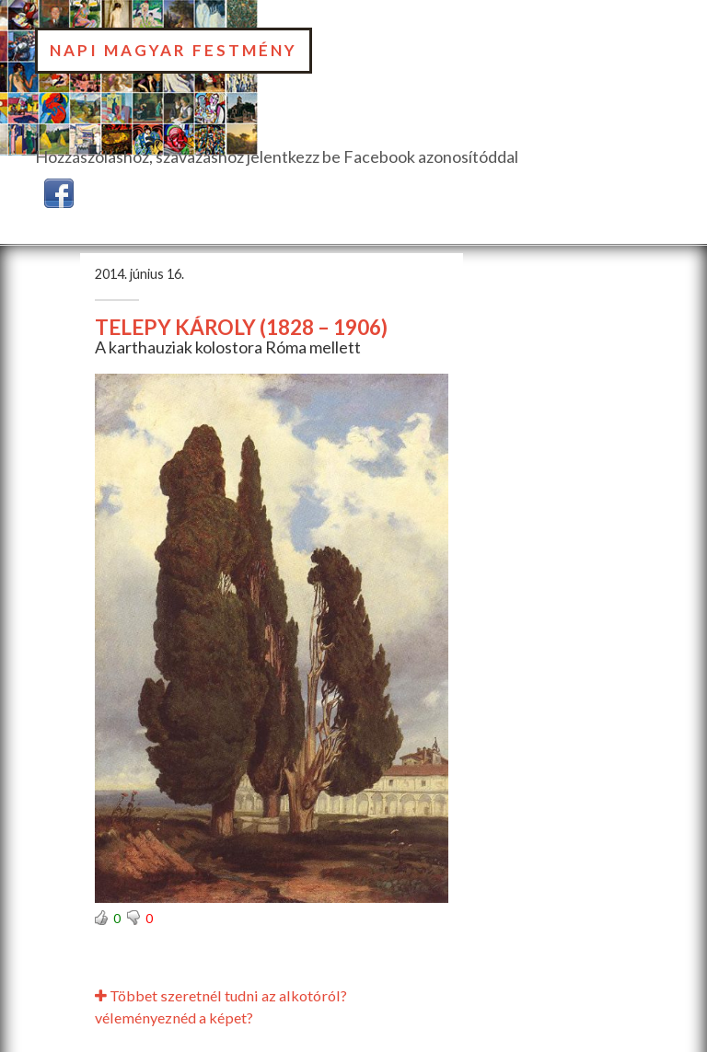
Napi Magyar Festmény (173, 50)
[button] (59, 190)
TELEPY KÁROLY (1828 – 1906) (241, 327)
